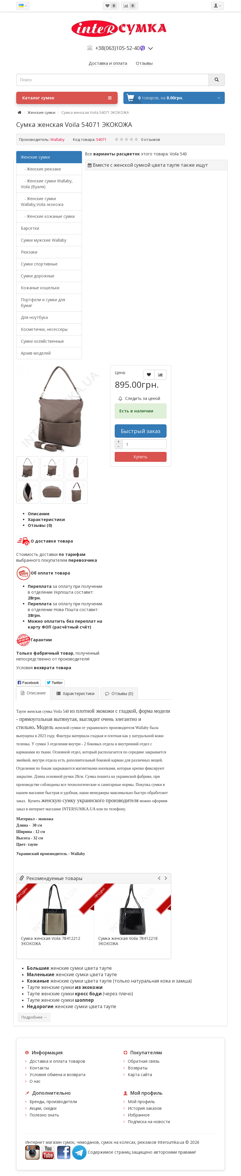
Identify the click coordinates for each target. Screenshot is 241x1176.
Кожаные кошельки (40, 287)
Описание (39, 513)
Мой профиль (141, 1101)
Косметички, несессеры (44, 329)
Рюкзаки (29, 252)
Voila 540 (178, 154)
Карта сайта (140, 1074)
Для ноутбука (34, 317)
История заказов (145, 1108)
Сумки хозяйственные (42, 341)
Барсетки (30, 228)
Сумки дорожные (37, 276)
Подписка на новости (149, 1121)
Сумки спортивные (39, 264)
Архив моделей (36, 353)
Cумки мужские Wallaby (43, 240)
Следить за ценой (139, 398)
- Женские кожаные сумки (48, 216)
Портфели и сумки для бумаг (43, 302)
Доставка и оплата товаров (57, 1061)
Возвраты (137, 1068)
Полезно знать (44, 1115)
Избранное (139, 1115)
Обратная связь (144, 1061)
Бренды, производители (53, 1101)
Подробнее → (34, 1017)
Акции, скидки (43, 1108)
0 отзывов (150, 139)
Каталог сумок (67, 98)
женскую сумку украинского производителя (90, 800)
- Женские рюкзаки (41, 169)
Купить (140, 456)
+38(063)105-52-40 (117, 47)
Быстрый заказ (140, 431)
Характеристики (46, 519)
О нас (35, 1081)
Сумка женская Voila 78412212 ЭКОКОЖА (50, 941)
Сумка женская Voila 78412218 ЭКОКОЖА (128, 941)
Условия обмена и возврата (57, 1074)
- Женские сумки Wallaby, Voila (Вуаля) (47, 183)
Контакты (39, 1068)
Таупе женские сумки (65, 987)
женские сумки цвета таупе (69, 968)
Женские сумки (41, 112)
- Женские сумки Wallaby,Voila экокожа (42, 201)
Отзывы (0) (40, 525)
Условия (43, 667)
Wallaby (57, 139)
